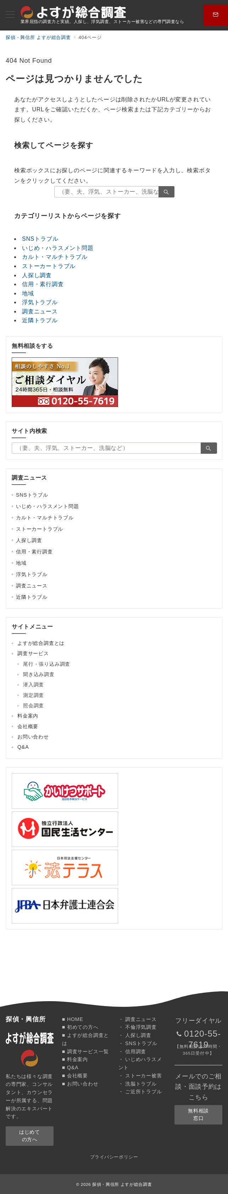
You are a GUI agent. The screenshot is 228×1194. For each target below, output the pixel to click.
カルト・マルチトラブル (55, 257)
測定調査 (33, 695)
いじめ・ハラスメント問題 (58, 248)
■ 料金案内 (75, 1059)
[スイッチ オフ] (215, 15)
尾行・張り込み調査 (46, 664)
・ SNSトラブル (137, 1043)
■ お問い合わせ (80, 1084)
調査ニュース (40, 311)
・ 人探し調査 (135, 1035)
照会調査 (33, 705)
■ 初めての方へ (80, 1027)
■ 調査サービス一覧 (85, 1051)
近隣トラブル (40, 320)
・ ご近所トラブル (140, 1091)
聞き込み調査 (39, 674)
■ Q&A (70, 1067)
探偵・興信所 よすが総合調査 (122, 1184)
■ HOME (72, 1019)
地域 (28, 293)
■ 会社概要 (75, 1075)
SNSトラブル (40, 239)
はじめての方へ (29, 1135)
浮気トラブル (40, 302)
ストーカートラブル (49, 266)
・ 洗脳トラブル (137, 1084)
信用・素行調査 (43, 284)
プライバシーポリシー (114, 1157)
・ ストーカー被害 (140, 1075)
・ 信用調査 (132, 1051)
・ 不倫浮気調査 (137, 1027)
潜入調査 (33, 684)
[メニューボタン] (10, 15)
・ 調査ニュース (137, 1019)
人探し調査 (37, 275)
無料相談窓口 (198, 1114)
